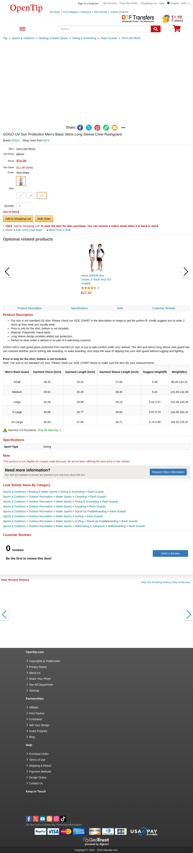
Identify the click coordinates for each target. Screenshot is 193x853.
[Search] (156, 29)
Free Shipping (70, 12)
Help (161, 3)
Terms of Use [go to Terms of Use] (37, 759)
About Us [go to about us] (35, 672)
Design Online (38, 777)
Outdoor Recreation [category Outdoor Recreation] (41, 496)
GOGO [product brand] (15, 140)
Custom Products (119, 12)
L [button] (21, 195)
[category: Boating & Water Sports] (53, 38)
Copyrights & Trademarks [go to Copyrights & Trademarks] (44, 661)
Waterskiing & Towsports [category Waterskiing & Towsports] (90, 526)
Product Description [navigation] (30, 308)
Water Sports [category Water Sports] (64, 496)
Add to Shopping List (18, 218)
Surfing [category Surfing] (79, 516)
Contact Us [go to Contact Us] (36, 783)
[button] (178, 3)
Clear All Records (181, 582)
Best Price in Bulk (59, 229)
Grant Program (38, 731)
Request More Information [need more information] (168, 472)
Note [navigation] (120, 308)
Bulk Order (44, 218)
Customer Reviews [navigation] (163, 308)
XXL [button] (41, 195)
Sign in (82, 3)
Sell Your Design (39, 725)
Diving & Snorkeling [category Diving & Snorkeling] (72, 491)
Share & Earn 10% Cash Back (23, 229)
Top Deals (54, 12)
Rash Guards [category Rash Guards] (96, 491)
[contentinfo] (26, 8)
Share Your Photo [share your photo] (40, 678)
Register (94, 3)
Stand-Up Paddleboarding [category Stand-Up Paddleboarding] (90, 511)
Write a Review (170, 553)
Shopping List (148, 3)
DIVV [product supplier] (46, 140)
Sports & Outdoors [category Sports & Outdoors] (14, 491)
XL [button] (31, 195)
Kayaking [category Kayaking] (80, 506)
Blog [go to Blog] (32, 737)
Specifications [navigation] (79, 308)
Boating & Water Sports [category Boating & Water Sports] (43, 491)
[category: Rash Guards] (109, 38)
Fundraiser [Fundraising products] (35, 719)
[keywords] (104, 29)
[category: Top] (5, 38)
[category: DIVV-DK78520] (131, 38)
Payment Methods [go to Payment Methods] (40, 771)
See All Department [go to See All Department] (41, 684)
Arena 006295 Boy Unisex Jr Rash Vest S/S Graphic (96, 279)
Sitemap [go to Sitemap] (34, 690)
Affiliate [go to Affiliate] (33, 707)
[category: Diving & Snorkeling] (84, 38)
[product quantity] (24, 206)
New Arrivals (100, 12)
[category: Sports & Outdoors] (23, 38)
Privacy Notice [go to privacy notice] (38, 667)
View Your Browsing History (155, 582)
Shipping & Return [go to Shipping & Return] (40, 765)
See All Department (21, 29)
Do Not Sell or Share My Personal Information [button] (54, 824)
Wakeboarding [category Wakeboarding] (117, 526)
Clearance (85, 12)
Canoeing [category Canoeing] (81, 496)
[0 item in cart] (177, 30)
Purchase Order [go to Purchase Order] (39, 753)
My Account (110, 3)
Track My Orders (128, 3)
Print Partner (37, 713)
